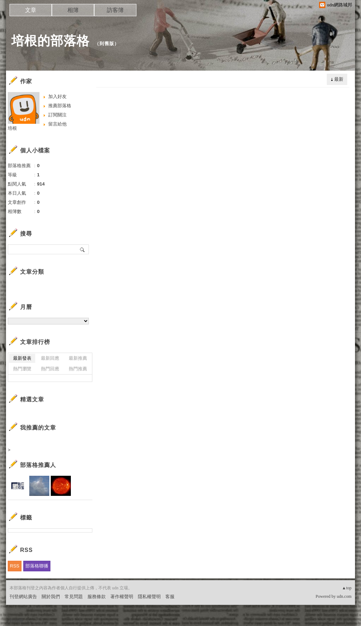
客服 (170, 596)
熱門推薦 (78, 368)
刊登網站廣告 (23, 596)
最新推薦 (78, 358)
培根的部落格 (50, 41)
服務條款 (96, 596)
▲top (346, 587)
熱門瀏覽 (22, 368)
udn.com (344, 596)
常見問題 (74, 596)
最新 (338, 79)
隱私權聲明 (149, 596)
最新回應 (50, 358)
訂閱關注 (57, 114)
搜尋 (83, 249)
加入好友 (57, 96)
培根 (12, 128)
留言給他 (57, 124)
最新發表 (22, 358)
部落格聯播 (36, 566)
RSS (14, 566)
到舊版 (106, 43)
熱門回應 (50, 368)
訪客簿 (115, 10)
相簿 (73, 10)
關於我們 (51, 596)
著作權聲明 (121, 596)
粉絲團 (16, 620)
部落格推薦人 (38, 465)
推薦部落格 (59, 105)
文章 (30, 10)
